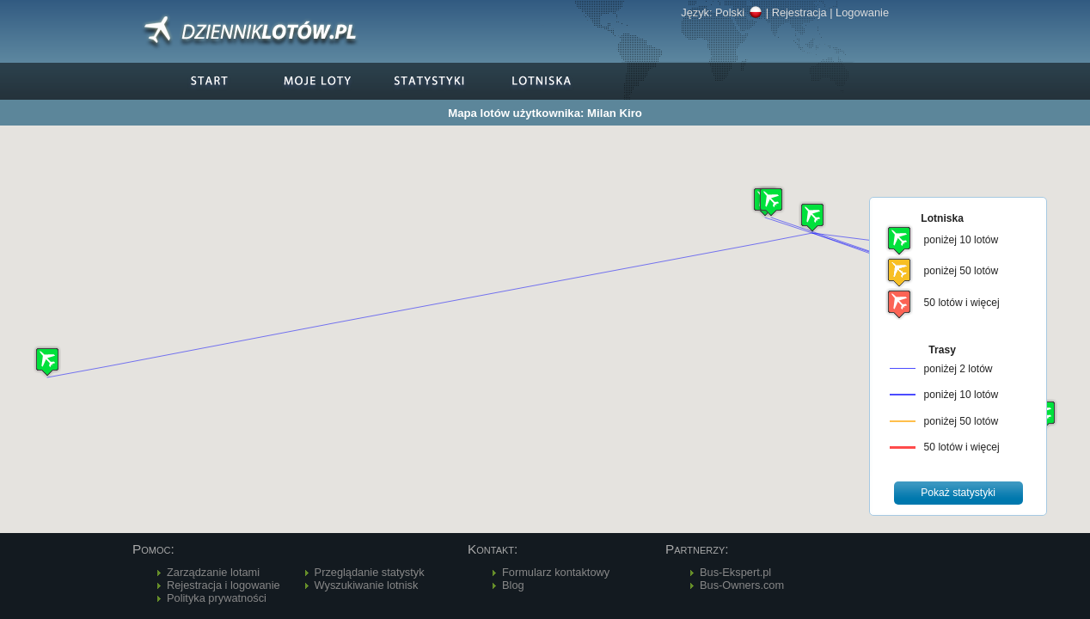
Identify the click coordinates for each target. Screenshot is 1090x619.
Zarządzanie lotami (213, 572)
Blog (513, 585)
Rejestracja (799, 12)
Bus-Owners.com (742, 585)
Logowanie (862, 12)
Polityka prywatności (216, 597)
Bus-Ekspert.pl (735, 572)
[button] (812, 217)
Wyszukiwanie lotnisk (367, 585)
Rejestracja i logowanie (223, 585)
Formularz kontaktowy (555, 572)
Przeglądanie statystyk (370, 572)
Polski (738, 12)
